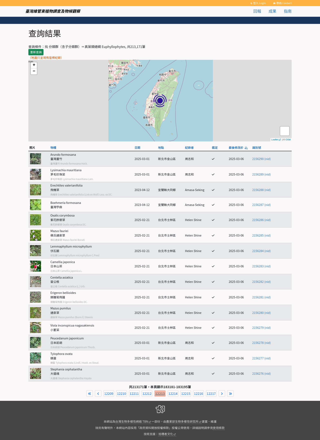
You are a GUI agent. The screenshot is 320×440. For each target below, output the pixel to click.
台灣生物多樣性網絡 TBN (131, 421)
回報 (257, 11)
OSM (288, 139)
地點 (161, 147)
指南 (288, 11)
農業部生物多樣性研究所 (182, 421)
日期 (137, 147)
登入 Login (259, 3)
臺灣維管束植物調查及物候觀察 (52, 11)
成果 (272, 11)
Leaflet (274, 139)
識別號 (256, 147)
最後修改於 (238, 147)
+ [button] (34, 65)
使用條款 (219, 428)
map (159, 100)
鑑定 (215, 147)
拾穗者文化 (165, 434)
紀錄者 (189, 147)
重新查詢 (36, 52)
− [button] (34, 71)
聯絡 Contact (284, 3)
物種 (53, 147)
